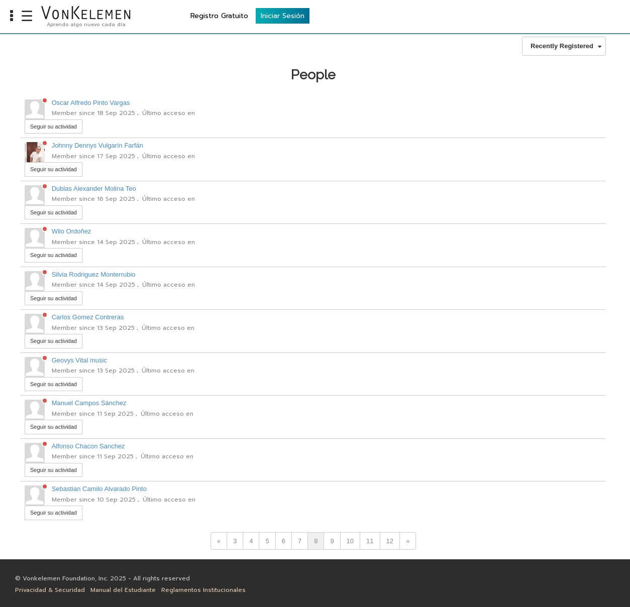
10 (350, 541)
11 (369, 541)
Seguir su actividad (53, 127)
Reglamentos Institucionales (203, 589)
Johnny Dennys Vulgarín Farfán (97, 145)
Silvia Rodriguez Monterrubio (94, 274)
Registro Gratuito (532, 15)
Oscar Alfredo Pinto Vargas (91, 102)
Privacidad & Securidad (50, 589)
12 (389, 541)
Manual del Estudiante (123, 589)
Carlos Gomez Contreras (88, 317)
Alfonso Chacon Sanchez (88, 446)
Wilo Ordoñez (71, 231)
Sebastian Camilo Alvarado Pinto (99, 489)
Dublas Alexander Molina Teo (94, 188)
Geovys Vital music (79, 360)
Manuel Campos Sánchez (89, 403)
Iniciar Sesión (595, 15)
